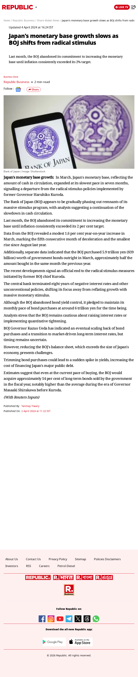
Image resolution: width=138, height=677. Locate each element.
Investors (11, 566)
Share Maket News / (49, 20)
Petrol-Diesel (66, 566)
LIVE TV (122, 7)
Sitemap (80, 559)
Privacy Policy (58, 559)
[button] (33, 89)
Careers (44, 566)
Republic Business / (24, 20)
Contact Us (33, 559)
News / (8, 20)
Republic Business (16, 82)
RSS (28, 566)
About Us (11, 559)
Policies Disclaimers (107, 559)
